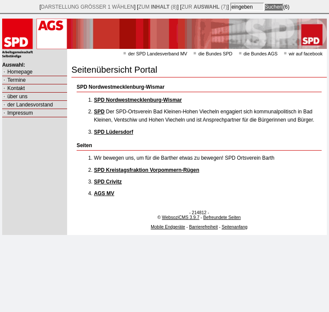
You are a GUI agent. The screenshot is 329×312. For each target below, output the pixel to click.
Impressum (20, 113)
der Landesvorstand (30, 105)
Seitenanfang (235, 227)
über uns (17, 96)
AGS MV (104, 193)
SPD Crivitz (108, 182)
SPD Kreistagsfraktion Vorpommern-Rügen (146, 170)
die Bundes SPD (215, 53)
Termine (16, 80)
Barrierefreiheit (203, 227)
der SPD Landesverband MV (157, 53)
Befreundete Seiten (222, 217)
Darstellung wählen (87, 7)
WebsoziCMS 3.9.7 (180, 217)
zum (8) (158, 7)
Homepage (19, 72)
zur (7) (204, 7)
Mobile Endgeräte (168, 227)
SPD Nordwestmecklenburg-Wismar (138, 100)
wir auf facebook (306, 53)
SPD (99, 112)
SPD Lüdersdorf (113, 132)
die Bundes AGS (261, 53)
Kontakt (16, 88)
